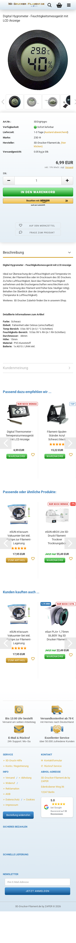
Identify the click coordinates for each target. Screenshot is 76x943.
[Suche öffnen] (49, 5)
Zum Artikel (16, 560)
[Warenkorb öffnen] (59, 5)
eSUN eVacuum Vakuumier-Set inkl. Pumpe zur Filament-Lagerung (19, 537)
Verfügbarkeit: (11, 127)
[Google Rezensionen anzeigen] (57, 807)
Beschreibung (13, 252)
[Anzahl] (38, 180)
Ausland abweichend (56, 132)
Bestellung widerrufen (18, 815)
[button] (38, 202)
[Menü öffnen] (69, 5)
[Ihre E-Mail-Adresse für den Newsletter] (37, 882)
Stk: (5, 173)
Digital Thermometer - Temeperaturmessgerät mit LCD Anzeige (20, 435)
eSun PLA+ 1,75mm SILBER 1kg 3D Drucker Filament (57, 635)
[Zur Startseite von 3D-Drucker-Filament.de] (24, 5)
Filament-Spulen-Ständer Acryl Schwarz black (57, 435)
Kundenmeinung (15, 368)
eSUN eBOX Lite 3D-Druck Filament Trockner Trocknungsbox (57, 537)
